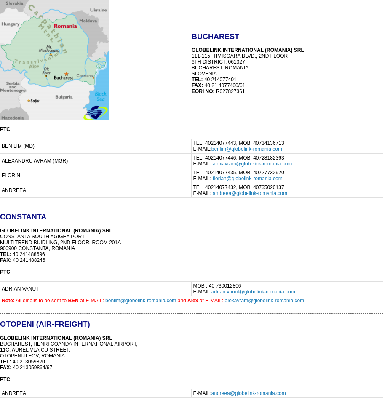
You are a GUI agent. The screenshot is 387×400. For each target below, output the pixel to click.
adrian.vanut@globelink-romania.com (253, 292)
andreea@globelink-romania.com (250, 193)
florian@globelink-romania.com (248, 178)
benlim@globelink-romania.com (246, 149)
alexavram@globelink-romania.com (252, 164)
